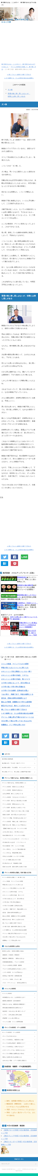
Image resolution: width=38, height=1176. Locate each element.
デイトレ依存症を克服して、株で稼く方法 (13, 877)
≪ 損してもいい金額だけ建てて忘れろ (19, 74)
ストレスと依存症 (7, 993)
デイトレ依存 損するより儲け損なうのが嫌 (15, 800)
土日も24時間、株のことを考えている (13, 793)
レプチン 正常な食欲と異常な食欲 (12, 1014)
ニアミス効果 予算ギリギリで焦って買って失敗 (16, 811)
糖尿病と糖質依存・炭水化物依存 (12, 1000)
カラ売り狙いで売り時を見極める (13, 687)
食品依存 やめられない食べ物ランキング (14, 1011)
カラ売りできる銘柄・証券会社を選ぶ (14, 690)
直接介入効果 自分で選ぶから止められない (15, 814)
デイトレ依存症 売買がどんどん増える (13, 786)
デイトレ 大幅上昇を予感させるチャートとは (17, 717)
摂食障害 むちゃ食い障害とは (11, 1018)
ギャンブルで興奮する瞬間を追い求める (13, 1053)
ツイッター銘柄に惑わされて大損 (12, 859)
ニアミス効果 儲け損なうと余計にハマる (14, 807)
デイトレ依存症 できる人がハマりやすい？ (15, 797)
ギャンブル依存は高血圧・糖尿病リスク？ (14, 1043)
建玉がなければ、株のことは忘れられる (15, 706)
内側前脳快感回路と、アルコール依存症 (13, 962)
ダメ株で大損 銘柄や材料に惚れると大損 (14, 926)
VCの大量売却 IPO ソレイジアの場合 (13, 846)
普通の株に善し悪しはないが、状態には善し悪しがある (19, 95)
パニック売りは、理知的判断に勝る (12, 853)
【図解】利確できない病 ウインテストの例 (15, 828)
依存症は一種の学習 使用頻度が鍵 (12, 976)
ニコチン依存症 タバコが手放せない (13, 972)
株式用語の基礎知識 (7, 759)
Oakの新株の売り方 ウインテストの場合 (14, 835)
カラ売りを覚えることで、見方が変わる (15, 683)
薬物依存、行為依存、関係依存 (11, 955)
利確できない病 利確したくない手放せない (15, 825)
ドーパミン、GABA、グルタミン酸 (12, 979)
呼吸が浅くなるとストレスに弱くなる (14, 668)
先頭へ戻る (20, 1159)
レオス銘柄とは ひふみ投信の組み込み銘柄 (17, 713)
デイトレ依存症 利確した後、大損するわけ (15, 821)
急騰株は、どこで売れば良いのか (13, 725)
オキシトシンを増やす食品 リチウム (14, 675)
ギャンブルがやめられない (10, 1036)
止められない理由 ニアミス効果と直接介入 (15, 1060)
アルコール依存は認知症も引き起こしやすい (15, 969)
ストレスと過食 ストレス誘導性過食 (13, 1021)
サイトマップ (5, 1164)
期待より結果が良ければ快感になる (12, 1057)
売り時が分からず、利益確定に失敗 (12, 863)
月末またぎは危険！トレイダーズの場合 (13, 856)
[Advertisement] (19, 41)
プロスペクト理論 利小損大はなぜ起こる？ (15, 818)
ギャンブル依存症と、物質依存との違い (13, 1039)
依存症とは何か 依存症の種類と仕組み (13, 951)
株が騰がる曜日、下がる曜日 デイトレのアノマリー (16, 767)
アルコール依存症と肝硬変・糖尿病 (12, 965)
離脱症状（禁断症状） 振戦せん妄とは (13, 958)
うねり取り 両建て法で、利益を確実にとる (17, 694)
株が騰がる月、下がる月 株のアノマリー (13, 763)
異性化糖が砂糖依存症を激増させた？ (13, 1007)
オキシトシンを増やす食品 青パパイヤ (15, 679)
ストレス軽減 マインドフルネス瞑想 (14, 664)
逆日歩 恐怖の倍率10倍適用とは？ (14, 698)
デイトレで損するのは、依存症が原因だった (14, 783)
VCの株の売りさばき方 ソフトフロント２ (14, 842)
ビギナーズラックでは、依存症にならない (14, 1050)
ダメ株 (10, 90)
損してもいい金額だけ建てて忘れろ (14, 709)
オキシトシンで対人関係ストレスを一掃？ (16, 671)
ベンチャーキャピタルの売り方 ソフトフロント (16, 839)
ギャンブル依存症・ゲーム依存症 (11, 1032)
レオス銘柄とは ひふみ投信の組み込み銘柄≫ (19, 78)
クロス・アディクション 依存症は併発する (15, 982)
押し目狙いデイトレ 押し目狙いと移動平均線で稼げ (16, 771)
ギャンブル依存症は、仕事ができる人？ (13, 1046)
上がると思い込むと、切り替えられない (13, 832)
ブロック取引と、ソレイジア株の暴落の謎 (14, 849)
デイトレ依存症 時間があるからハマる (13, 804)
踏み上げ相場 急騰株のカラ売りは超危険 (16, 702)
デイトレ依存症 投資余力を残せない (13, 790)
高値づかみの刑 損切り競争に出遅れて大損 (15, 866)
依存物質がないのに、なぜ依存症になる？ (14, 997)
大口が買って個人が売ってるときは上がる (16, 721)
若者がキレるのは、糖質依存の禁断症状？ (14, 1004)
